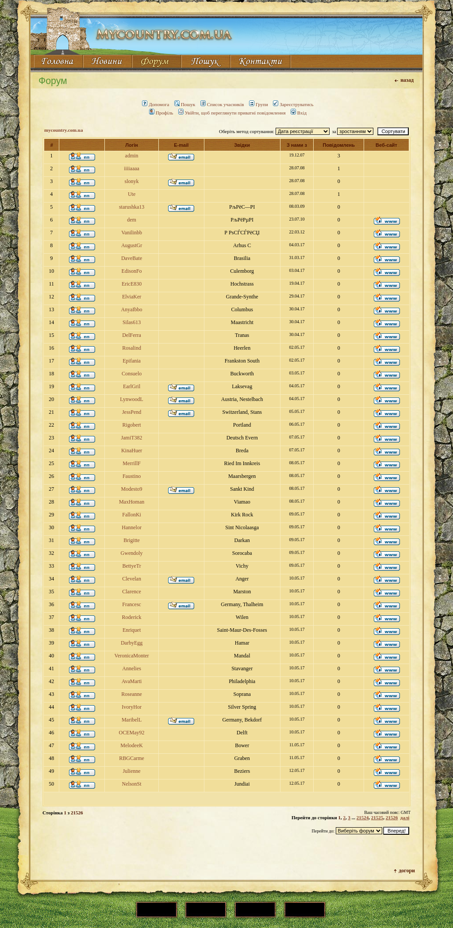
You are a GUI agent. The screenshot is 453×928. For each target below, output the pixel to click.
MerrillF (132, 463)
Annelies (131, 668)
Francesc (131, 604)
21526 (392, 817)
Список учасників (222, 104)
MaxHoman (131, 502)
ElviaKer (131, 297)
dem (131, 220)
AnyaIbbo (131, 309)
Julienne (132, 771)
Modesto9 (131, 489)
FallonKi (131, 515)
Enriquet (132, 630)
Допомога (155, 104)
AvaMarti (132, 681)
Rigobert (132, 425)
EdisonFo (132, 271)
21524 (363, 817)
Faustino (132, 476)
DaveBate (131, 258)
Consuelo (132, 373)
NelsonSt (132, 784)
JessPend (131, 412)
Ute (131, 194)
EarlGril (131, 386)
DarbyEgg (131, 643)
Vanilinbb (131, 232)
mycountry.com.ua (63, 130)
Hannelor (132, 527)
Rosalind (131, 348)
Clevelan (131, 579)
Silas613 (132, 322)
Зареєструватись (293, 104)
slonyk (132, 181)
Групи (258, 104)
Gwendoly (132, 553)
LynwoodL (131, 399)
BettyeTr (131, 566)
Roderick (132, 617)
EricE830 (132, 284)
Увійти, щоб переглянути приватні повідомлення (232, 112)
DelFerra (131, 335)
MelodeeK (131, 745)
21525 (377, 817)
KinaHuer (131, 450)
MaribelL (132, 720)
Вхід (299, 112)
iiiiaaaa (131, 168)
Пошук (185, 104)
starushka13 (131, 207)
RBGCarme (131, 758)
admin (131, 156)
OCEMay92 (132, 732)
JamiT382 (131, 438)
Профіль (161, 112)
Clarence (131, 591)
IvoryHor (132, 707)
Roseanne (131, 694)
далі (404, 817)
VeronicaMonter (132, 656)
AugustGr (131, 245)
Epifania (132, 361)
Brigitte (131, 540)
